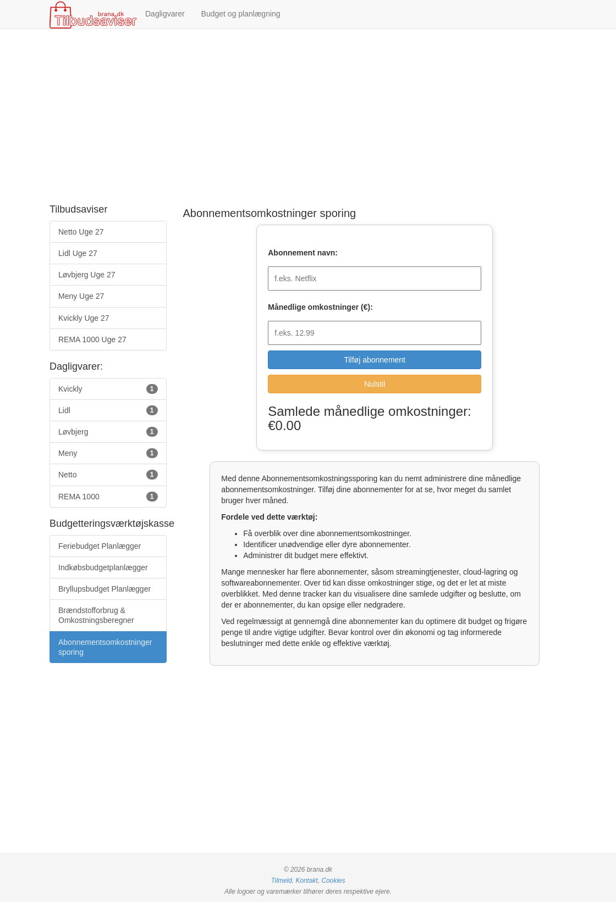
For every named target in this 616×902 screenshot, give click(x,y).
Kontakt (306, 880)
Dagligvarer (165, 13)
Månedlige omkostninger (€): (320, 307)
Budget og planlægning (240, 13)
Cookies (333, 880)
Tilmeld (281, 880)
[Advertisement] (308, 117)
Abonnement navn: (303, 252)
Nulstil (374, 384)
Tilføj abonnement (374, 359)
